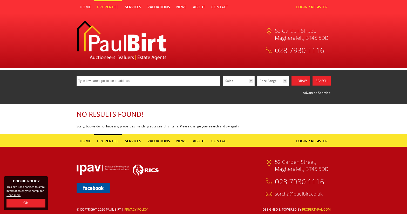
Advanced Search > (317, 92)
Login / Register (312, 6)
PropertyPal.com (316, 209)
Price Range (268, 81)
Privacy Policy (136, 209)
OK (26, 203)
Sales (229, 81)
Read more (13, 195)
